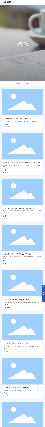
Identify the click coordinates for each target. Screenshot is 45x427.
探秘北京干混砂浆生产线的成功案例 (16, 388)
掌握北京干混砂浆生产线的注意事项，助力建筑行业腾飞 (22, 163)
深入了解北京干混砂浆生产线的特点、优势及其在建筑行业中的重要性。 (22, 302)
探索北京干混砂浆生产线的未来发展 (16, 344)
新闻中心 (22, 44)
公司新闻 (18, 83)
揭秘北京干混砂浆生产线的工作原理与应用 (17, 254)
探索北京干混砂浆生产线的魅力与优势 (18, 299)
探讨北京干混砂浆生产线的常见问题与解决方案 (19, 208)
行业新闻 (26, 83)
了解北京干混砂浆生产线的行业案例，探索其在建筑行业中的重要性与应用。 (22, 390)
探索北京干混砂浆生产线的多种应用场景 (20, 119)
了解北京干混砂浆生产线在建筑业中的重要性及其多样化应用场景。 (22, 121)
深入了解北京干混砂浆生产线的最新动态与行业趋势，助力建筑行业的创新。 (22, 346)
